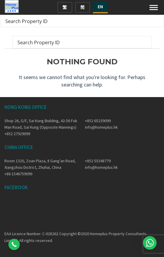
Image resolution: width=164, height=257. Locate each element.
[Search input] (78, 21)
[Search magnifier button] (158, 21)
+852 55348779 (98, 160)
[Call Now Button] (14, 244)
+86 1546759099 (18, 173)
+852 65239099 (98, 120)
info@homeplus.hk (101, 127)
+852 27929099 (17, 133)
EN (100, 6)
